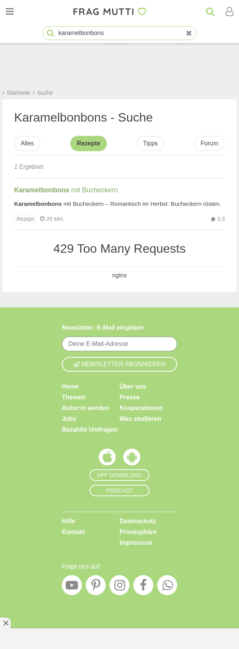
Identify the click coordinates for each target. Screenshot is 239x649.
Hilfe (68, 520)
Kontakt (73, 531)
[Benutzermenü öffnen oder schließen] (229, 11)
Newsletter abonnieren (119, 363)
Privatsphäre (138, 531)
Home (70, 386)
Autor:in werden (85, 407)
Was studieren (140, 418)
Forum (209, 143)
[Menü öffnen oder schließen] (9, 11)
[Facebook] (143, 587)
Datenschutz (138, 520)
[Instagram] (119, 587)
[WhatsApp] (167, 587)
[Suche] (210, 11)
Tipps (150, 143)
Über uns (133, 386)
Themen (73, 397)
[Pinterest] (96, 587)
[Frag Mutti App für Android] (131, 458)
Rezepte (88, 143)
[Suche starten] (50, 33)
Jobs (69, 418)
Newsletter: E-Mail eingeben (103, 327)
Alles (27, 143)
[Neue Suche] (189, 33)
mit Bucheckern (66, 190)
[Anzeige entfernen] (5, 622)
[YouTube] (72, 587)
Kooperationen (141, 407)
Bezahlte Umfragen (90, 429)
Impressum (136, 542)
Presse (130, 397)
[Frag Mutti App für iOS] (107, 458)
